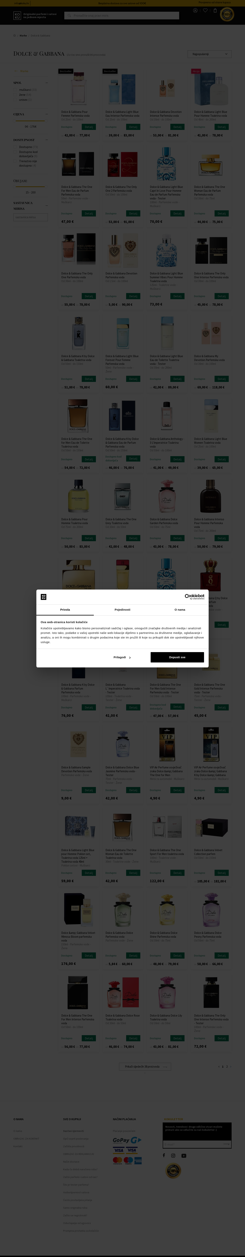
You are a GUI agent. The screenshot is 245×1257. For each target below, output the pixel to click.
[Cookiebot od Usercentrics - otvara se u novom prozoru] (187, 597)
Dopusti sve (177, 657)
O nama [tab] (180, 609)
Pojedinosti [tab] (122, 609)
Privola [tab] (65, 609)
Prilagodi (122, 657)
